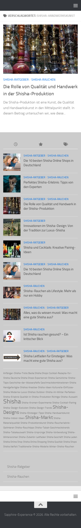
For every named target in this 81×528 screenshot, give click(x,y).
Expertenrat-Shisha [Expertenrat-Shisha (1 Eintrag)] (45, 378)
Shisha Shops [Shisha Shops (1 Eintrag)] (70, 441)
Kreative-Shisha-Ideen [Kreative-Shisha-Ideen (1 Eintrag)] (40, 387)
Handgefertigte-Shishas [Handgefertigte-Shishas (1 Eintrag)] (15, 387)
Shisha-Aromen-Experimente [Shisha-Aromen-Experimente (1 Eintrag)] (37, 402)
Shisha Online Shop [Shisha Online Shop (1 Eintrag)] (12, 441)
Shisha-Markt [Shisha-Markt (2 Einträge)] (39, 417)
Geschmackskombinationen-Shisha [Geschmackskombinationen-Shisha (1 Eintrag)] (58, 382)
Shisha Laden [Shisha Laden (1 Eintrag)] (70, 437)
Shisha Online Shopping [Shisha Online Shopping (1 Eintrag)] (35, 441)
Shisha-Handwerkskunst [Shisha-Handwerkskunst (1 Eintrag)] (57, 413)
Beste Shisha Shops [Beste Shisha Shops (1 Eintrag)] (38, 373)
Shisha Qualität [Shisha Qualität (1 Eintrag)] (55, 441)
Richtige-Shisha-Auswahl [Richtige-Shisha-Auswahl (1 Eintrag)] (65, 397)
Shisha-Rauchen (43, 80)
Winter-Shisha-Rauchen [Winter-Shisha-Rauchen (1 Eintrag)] (61, 446)
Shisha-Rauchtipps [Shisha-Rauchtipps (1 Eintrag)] (24, 427)
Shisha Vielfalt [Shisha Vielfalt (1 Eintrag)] (10, 446)
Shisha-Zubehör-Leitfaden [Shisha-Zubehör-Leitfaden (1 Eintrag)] (32, 437)
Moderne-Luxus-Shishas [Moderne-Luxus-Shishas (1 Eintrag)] (23, 392)
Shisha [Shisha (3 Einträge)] (12, 401)
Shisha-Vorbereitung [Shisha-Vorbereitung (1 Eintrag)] (56, 432)
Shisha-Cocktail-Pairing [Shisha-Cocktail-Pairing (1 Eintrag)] (64, 402)
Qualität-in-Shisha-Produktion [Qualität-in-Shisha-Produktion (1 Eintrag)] (35, 397)
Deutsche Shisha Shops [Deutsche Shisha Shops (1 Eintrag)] (22, 378)
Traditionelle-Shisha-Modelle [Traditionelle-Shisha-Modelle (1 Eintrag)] (33, 446)
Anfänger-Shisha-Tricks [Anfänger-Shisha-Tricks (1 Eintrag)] (15, 373)
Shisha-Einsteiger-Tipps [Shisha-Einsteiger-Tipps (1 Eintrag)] (32, 413)
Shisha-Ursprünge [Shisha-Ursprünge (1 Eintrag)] (36, 432)
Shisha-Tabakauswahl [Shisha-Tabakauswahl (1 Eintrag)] (14, 432)
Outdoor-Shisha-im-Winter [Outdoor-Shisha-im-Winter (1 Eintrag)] (50, 392)
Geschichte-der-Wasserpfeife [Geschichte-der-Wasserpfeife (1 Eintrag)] (24, 382)
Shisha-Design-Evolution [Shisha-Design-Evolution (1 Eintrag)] (16, 407)
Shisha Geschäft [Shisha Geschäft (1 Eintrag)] (55, 437)
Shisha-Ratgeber (16, 80)
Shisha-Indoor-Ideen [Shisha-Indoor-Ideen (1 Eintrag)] (14, 418)
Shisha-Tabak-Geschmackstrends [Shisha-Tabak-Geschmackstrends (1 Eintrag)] (52, 427)
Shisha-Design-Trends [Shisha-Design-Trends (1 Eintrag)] (40, 407)
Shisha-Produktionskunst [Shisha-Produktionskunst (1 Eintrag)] (33, 423)
